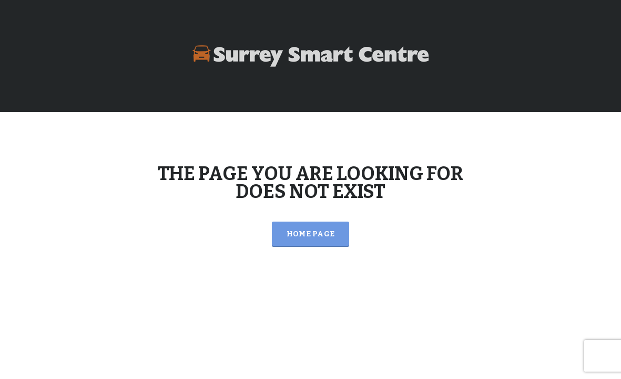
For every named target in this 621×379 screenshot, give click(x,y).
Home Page (311, 234)
